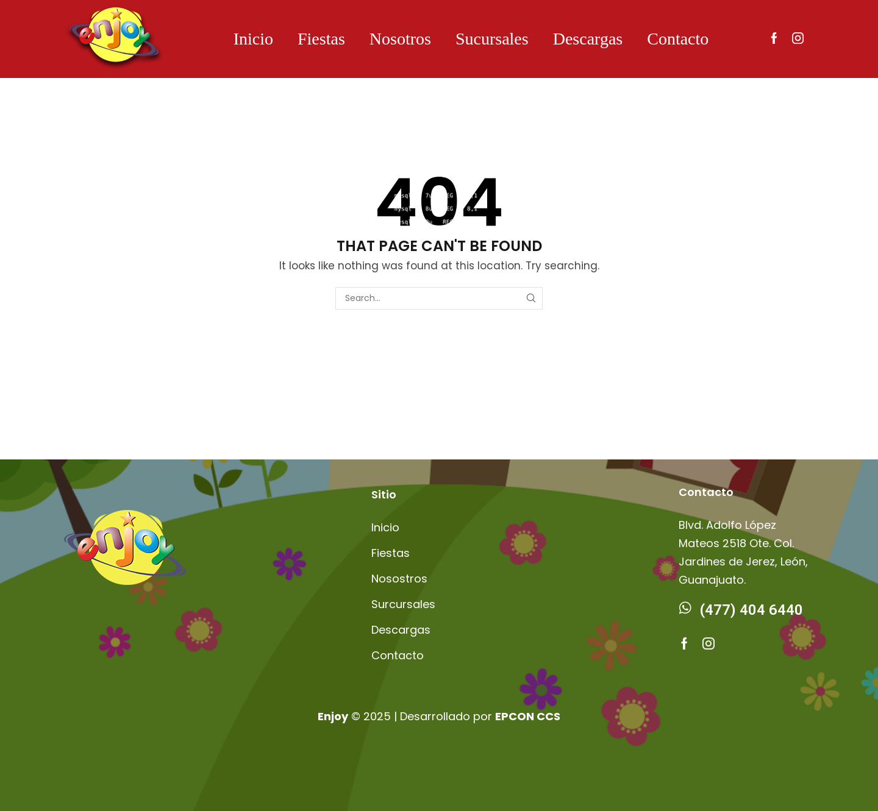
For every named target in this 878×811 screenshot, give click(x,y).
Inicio (253, 38)
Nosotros (400, 38)
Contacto (677, 38)
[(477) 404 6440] (685, 607)
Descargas (588, 38)
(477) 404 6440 (751, 609)
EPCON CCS (527, 716)
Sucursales (492, 38)
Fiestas (321, 38)
